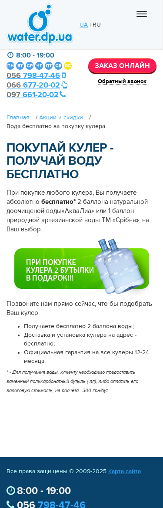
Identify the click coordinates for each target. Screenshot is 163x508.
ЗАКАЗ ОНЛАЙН (122, 66)
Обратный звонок (122, 82)
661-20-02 (37, 95)
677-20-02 (37, 85)
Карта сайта (124, 471)
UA (84, 25)
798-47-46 (37, 76)
